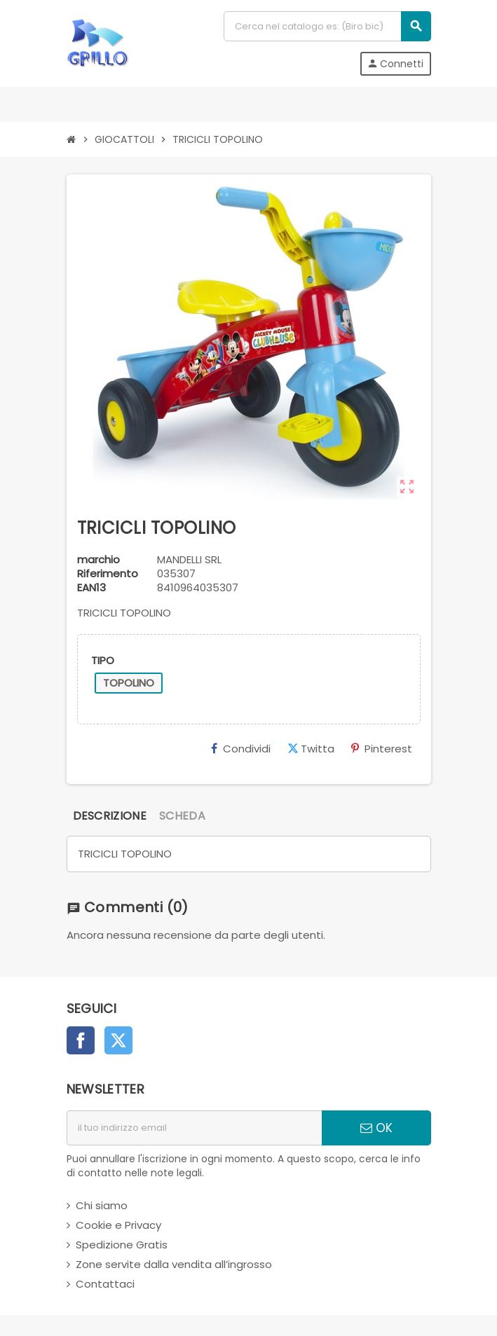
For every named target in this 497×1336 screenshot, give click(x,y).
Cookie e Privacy (118, 1225)
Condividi (241, 748)
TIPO (102, 660)
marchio (98, 560)
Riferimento (107, 574)
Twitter (118, 1040)
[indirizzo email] (194, 1127)
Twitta (310, 748)
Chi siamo (102, 1205)
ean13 (91, 588)
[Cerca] (327, 26)
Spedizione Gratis (122, 1244)
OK (376, 1128)
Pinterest (381, 748)
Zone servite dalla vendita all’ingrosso (174, 1264)
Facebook (81, 1040)
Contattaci (105, 1283)
